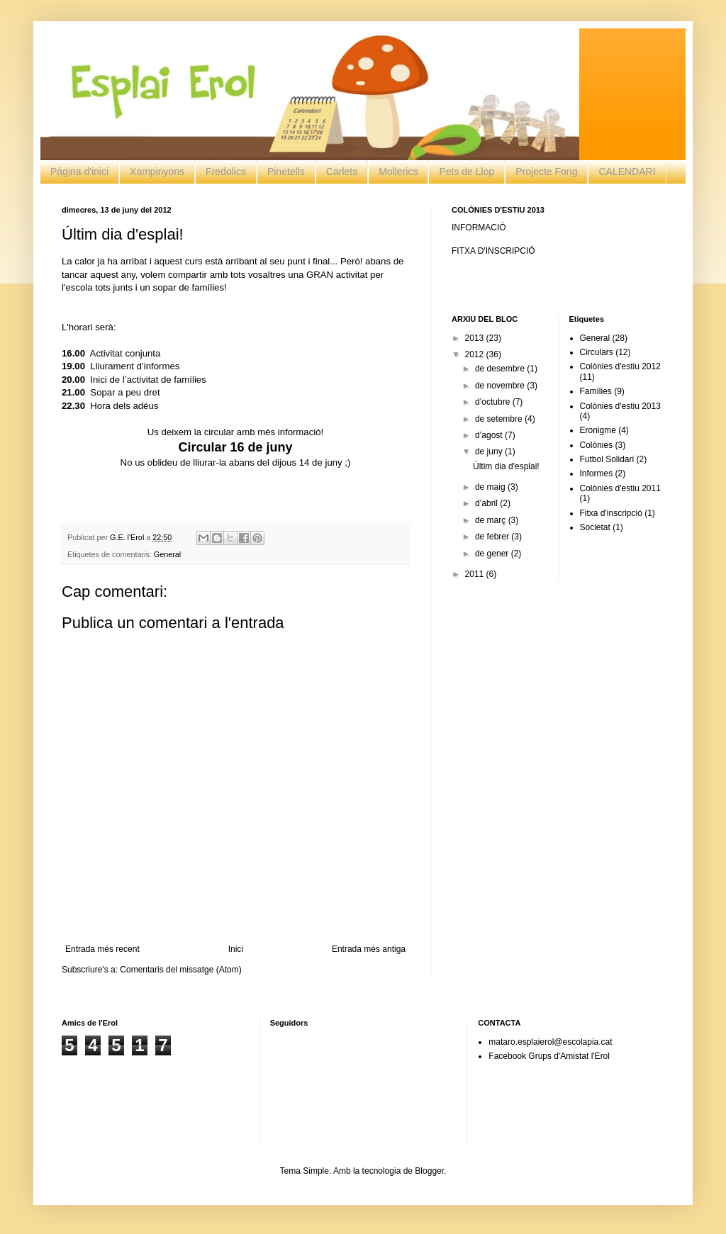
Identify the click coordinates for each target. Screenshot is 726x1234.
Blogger (429, 1171)
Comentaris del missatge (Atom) (180, 970)
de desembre (501, 369)
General (167, 554)
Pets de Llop (466, 171)
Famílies (596, 391)
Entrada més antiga (369, 949)
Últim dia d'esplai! (506, 466)
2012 (475, 354)
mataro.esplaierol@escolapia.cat (550, 1042)
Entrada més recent (102, 949)
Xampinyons (157, 171)
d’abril (487, 503)
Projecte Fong (546, 171)
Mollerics (398, 171)
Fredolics (226, 171)
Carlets (341, 171)
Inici (235, 949)
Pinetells (286, 171)
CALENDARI (626, 171)
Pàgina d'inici (79, 171)
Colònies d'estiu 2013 (620, 406)
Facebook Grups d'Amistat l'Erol (549, 1056)
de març (491, 520)
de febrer (493, 537)
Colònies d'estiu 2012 (620, 366)
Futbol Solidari (607, 459)
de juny (490, 451)
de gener (493, 554)
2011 (475, 574)
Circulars (596, 352)
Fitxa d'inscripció (611, 513)
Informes (596, 473)
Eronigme (598, 430)
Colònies (596, 445)
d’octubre (494, 402)
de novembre (501, 386)
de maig (491, 487)
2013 (475, 338)
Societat (595, 527)
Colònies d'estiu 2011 (620, 488)
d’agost (490, 435)
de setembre (500, 419)
